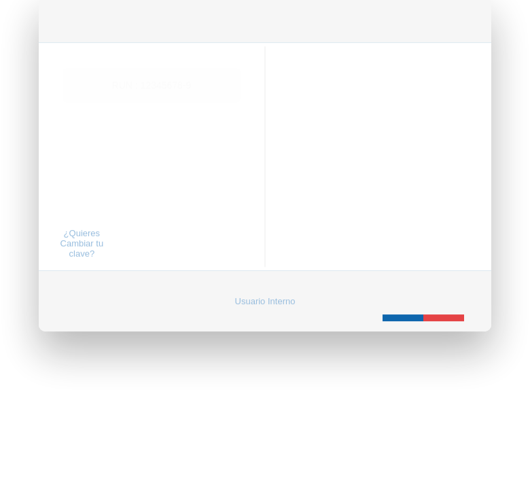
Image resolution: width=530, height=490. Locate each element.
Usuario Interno (265, 282)
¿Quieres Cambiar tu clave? (82, 224)
